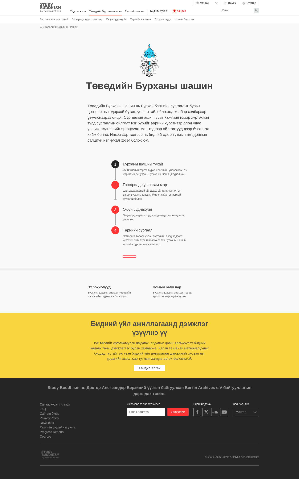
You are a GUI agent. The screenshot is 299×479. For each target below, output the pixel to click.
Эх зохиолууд (162, 19)
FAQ (43, 409)
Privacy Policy (49, 418)
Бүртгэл (249, 3)
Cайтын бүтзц (49, 413)
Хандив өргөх (150, 368)
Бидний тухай (158, 10)
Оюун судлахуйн (116, 19)
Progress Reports (52, 432)
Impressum (252, 456)
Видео (230, 3)
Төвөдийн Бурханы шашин (105, 11)
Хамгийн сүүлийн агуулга (57, 427)
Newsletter (47, 422)
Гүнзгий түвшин (134, 11)
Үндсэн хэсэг (78, 11)
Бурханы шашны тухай (54, 19)
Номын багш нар (185, 19)
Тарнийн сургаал (140, 19)
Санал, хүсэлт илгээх (55, 404)
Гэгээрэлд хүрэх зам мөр (87, 19)
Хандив (179, 10)
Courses (45, 436)
